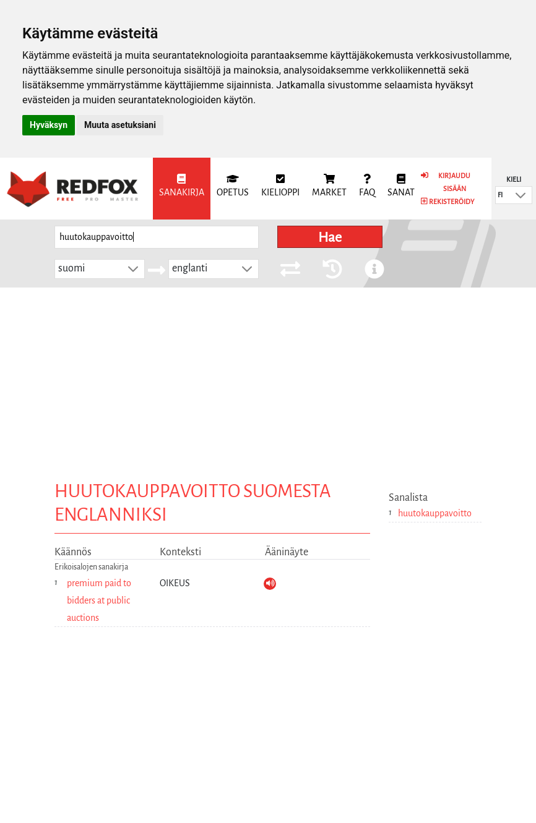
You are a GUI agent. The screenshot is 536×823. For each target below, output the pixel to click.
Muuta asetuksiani (120, 125)
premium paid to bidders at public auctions (99, 600)
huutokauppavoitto (435, 513)
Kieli (513, 179)
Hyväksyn (48, 125)
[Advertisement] (268, 380)
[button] (520, 195)
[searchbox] (156, 237)
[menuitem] (181, 189)
